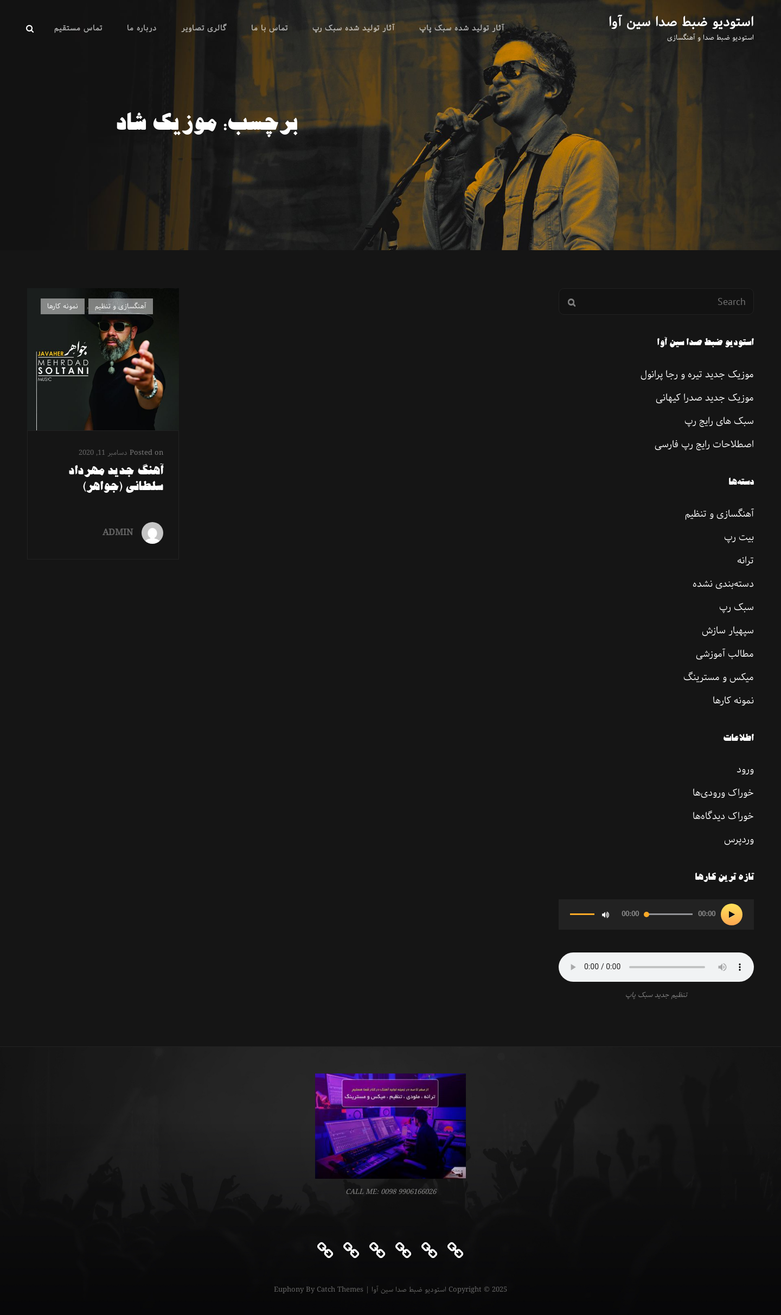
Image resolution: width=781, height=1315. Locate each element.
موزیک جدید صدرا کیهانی (705, 397)
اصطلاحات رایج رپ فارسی (704, 444)
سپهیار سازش (728, 630)
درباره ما (142, 28)
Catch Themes (340, 1290)
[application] (656, 914)
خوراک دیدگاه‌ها (723, 816)
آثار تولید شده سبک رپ (353, 28)
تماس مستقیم (78, 28)
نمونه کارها (62, 306)
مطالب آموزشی (725, 654)
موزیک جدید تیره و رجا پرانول (697, 374)
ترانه (745, 560)
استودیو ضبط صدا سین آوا (681, 22)
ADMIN (118, 532)
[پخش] (731, 914)
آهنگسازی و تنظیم (120, 306)
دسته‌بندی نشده (723, 584)
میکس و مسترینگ (718, 677)
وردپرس (739, 839)
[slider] (668, 914)
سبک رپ (736, 607)
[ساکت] (605, 914)
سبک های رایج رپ (719, 421)
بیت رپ (739, 537)
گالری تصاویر (204, 28)
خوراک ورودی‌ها (723, 793)
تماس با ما (269, 28)
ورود (745, 769)
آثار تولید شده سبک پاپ (461, 28)
